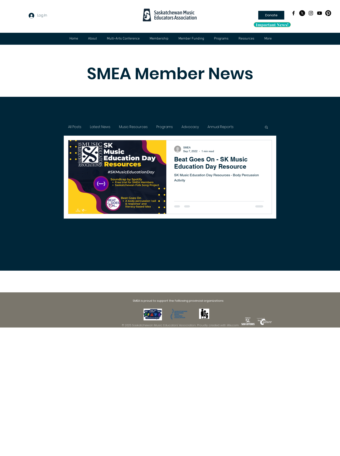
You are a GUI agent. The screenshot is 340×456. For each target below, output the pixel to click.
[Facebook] (293, 13)
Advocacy (190, 127)
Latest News (100, 127)
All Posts (74, 127)
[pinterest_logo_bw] (328, 13)
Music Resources (133, 127)
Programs (164, 127)
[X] (302, 13)
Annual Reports (221, 127)
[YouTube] (319, 13)
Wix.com (233, 325)
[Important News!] (272, 24)
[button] (266, 127)
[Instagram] (311, 13)
